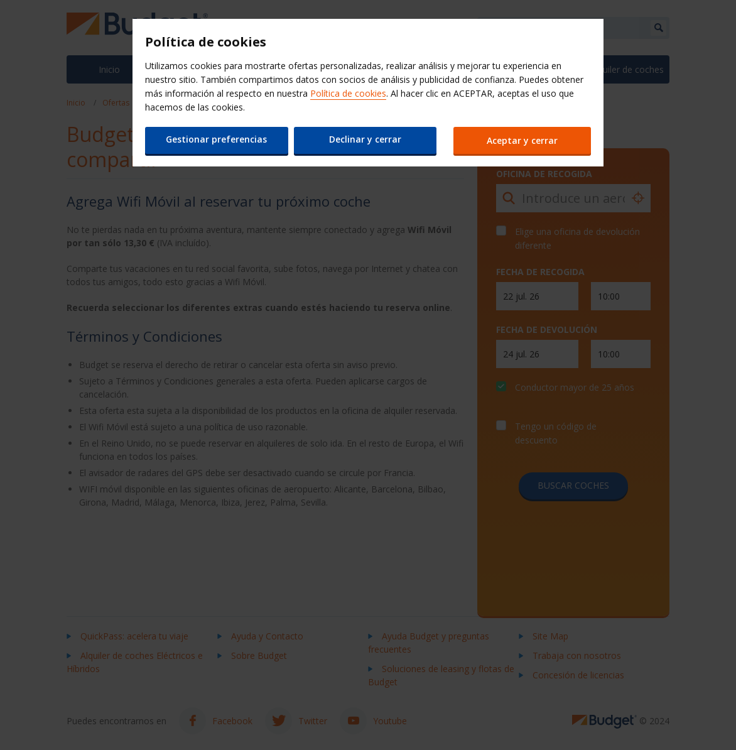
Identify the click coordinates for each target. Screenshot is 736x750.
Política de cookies (348, 93)
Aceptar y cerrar (522, 140)
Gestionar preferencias (216, 139)
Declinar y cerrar (364, 139)
